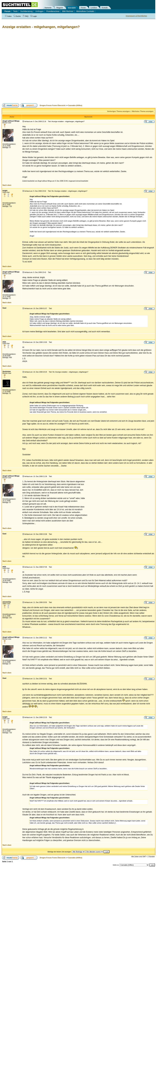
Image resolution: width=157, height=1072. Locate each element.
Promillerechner (53, 11)
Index (8, 16)
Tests (15, 11)
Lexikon (94, 8)
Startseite (48, 8)
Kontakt (105, 8)
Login (33, 16)
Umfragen (39, 11)
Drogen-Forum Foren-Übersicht (52, 105)
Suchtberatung (26, 11)
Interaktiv (72, 8)
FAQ (25, 16)
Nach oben (6, 185)
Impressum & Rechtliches (136, 16)
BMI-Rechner (67, 11)
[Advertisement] (33, 66)
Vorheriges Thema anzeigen (118, 111)
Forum (83, 8)
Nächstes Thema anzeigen (142, 111)
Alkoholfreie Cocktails (85, 11)
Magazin (59, 8)
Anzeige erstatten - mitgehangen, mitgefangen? (41, 27)
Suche (17, 16)
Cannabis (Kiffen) (75, 105)
